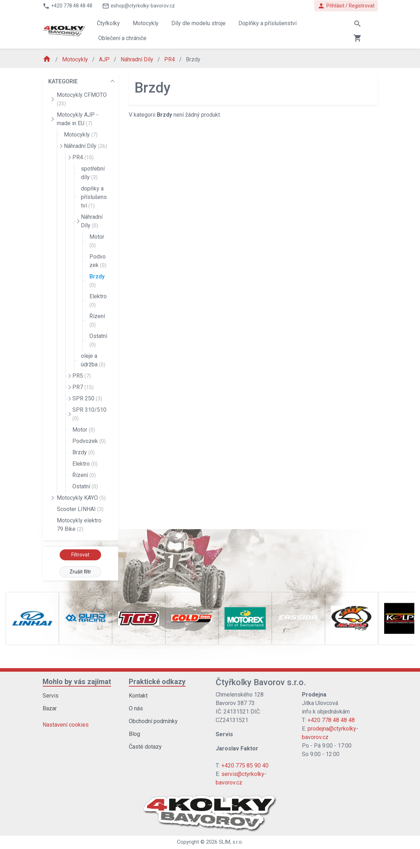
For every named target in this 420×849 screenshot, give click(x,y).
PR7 (83, 387)
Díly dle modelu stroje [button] (198, 23)
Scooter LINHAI (80, 509)
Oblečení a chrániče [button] (122, 38)
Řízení (97, 320)
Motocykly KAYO (81, 497)
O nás (136, 708)
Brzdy (97, 280)
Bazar (50, 708)
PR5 (81, 375)
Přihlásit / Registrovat (346, 6)
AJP (105, 59)
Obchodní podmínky (153, 721)
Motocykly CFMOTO (82, 98)
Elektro (98, 300)
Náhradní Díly (138, 59)
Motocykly (75, 59)
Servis (51, 695)
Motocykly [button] (146, 23)
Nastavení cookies (66, 724)
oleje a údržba (93, 360)
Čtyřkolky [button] (108, 23)
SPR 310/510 (89, 413)
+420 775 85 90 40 (245, 765)
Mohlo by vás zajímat (77, 681)
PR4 (170, 59)
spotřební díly (93, 173)
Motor (96, 240)
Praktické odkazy (157, 681)
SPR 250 (87, 398)
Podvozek (97, 260)
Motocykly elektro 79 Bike (79, 524)
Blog (134, 734)
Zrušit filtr (80, 572)
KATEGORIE (63, 81)
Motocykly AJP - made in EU (77, 119)
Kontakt (138, 695)
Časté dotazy (145, 746)
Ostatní (98, 340)
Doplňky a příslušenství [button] (267, 23)
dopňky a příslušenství (94, 197)
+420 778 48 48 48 (331, 720)
